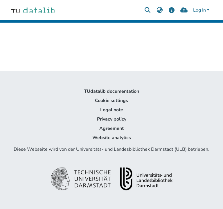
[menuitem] (159, 10)
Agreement (111, 128)
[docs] (171, 10)
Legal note (111, 110)
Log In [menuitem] (199, 10)
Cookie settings (111, 100)
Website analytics (111, 138)
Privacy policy (111, 119)
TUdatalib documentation (111, 91)
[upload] (184, 10)
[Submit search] (147, 10)
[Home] (33, 10)
